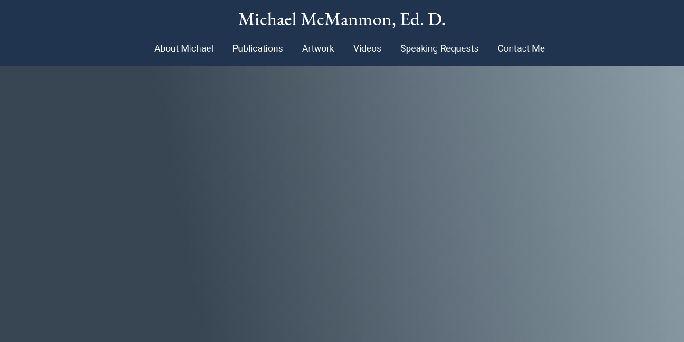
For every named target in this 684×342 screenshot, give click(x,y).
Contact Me (521, 48)
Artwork (318, 48)
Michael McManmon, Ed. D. (342, 19)
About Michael (183, 48)
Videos (367, 48)
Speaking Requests (439, 48)
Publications (257, 48)
